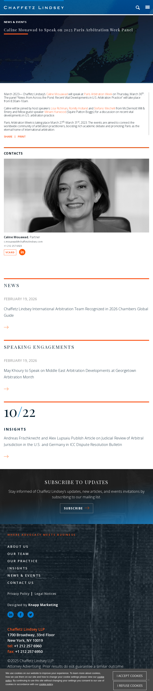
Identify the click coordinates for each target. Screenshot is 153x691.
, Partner (22, 237)
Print (22, 136)
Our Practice (22, 561)
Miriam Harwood (55, 112)
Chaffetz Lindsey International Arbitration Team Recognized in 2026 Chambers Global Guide (76, 312)
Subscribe (76, 508)
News (12, 285)
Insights (15, 429)
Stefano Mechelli (104, 108)
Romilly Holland (78, 108)
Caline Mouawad (57, 94)
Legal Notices (45, 593)
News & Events (24, 575)
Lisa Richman (59, 108)
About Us (18, 546)
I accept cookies (130, 676)
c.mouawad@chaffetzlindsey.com (23, 241)
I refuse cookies (130, 686)
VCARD (10, 252)
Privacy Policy (18, 593)
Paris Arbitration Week (98, 94)
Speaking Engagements (39, 347)
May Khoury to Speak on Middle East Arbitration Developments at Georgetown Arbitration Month (70, 373)
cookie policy (46, 684)
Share (8, 136)
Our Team (18, 554)
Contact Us (20, 582)
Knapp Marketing (43, 605)
